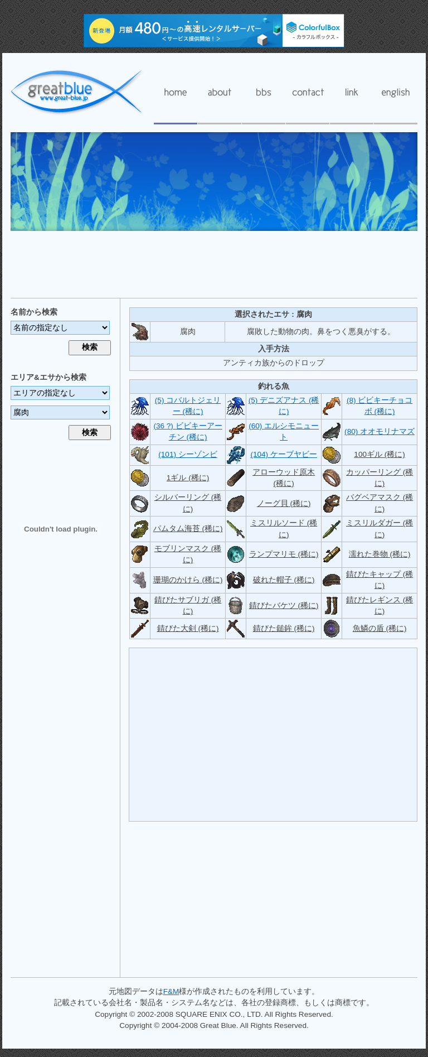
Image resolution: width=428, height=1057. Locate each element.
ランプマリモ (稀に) (284, 554)
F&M (171, 991)
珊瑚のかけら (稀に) (188, 580)
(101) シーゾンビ (187, 454)
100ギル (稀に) (379, 454)
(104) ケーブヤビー (283, 454)
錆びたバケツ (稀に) (284, 605)
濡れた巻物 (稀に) (380, 554)
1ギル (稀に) (188, 478)
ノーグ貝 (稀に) (284, 503)
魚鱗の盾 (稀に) (380, 628)
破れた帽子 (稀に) (284, 580)
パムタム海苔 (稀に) (188, 528)
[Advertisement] (214, 264)
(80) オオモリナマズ (379, 431)
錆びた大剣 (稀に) (188, 628)
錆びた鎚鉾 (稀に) (284, 628)
